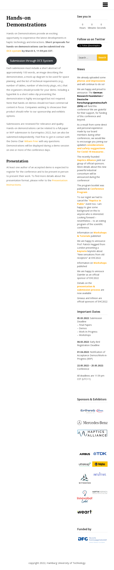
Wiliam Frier (31, 141)
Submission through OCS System (31, 61)
